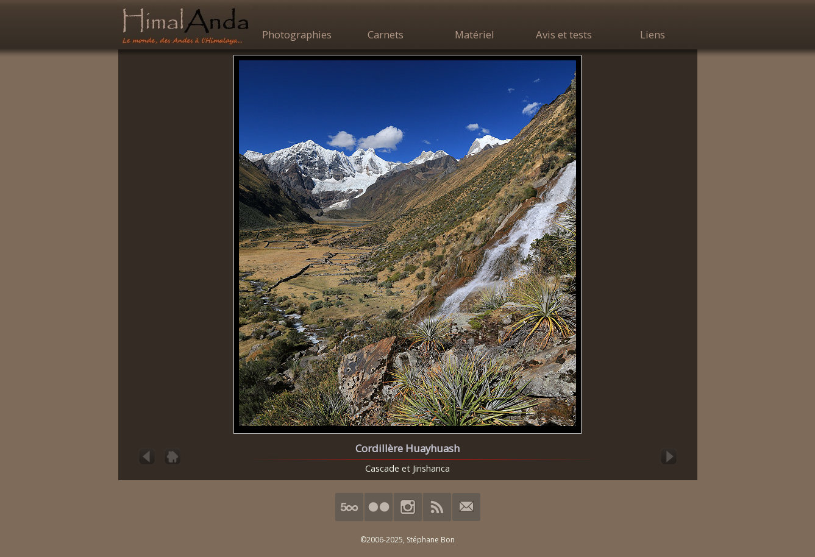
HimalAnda (185, 25)
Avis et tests (564, 34)
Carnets (386, 34)
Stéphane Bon (431, 539)
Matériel (474, 34)
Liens (652, 34)
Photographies (297, 34)
